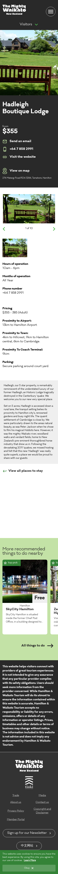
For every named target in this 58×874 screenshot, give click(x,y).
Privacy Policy (16, 811)
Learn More (30, 860)
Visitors (26, 24)
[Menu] (51, 11)
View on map (16, 171)
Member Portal (16, 819)
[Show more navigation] (36, 24)
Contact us (42, 802)
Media (42, 795)
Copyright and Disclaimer (42, 811)
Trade (15, 795)
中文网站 (27, 845)
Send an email (16, 141)
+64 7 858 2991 (17, 149)
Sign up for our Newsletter (27, 833)
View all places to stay (22, 471)
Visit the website (19, 156)
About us (15, 802)
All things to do (37, 646)
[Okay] (29, 868)
